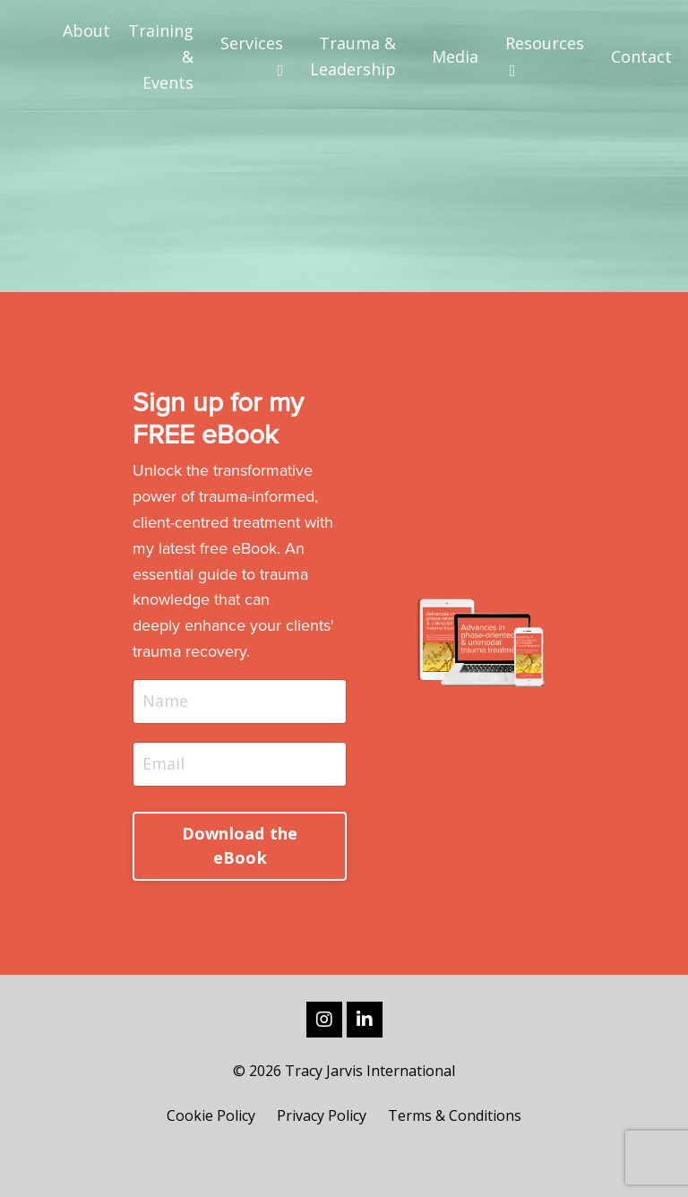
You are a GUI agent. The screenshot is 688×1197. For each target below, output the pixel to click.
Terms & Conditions (454, 1115)
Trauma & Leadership (353, 56)
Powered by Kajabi (344, 1150)
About (86, 30)
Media (455, 56)
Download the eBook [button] (240, 845)
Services (251, 55)
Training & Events (161, 56)
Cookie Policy (211, 1115)
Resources (544, 55)
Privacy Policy (321, 1115)
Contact (641, 56)
